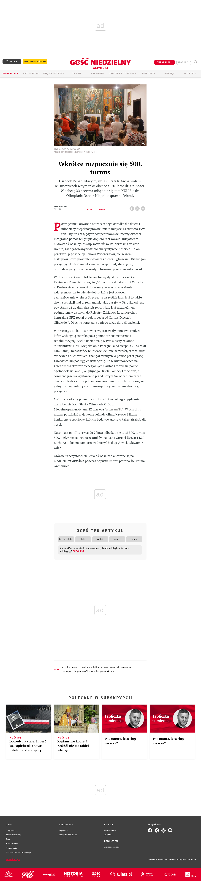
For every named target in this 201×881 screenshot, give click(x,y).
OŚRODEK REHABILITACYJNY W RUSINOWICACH (100, 667)
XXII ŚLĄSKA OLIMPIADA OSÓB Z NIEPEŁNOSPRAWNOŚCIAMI (88, 671)
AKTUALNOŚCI (31, 73)
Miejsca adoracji (54, 73)
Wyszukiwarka (195, 62)
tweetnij (138, 207)
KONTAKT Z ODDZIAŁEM (123, 73)
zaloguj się (184, 62)
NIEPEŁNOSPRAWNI (70, 667)
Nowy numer (10, 73)
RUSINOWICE (126, 667)
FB (132, 207)
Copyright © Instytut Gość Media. (161, 860)
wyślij (144, 207)
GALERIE (76, 73)
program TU (114, 409)
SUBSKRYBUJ (164, 62)
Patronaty (148, 73)
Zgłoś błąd (13, 860)
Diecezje (169, 73)
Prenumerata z (35, 62)
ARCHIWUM (97, 73)
